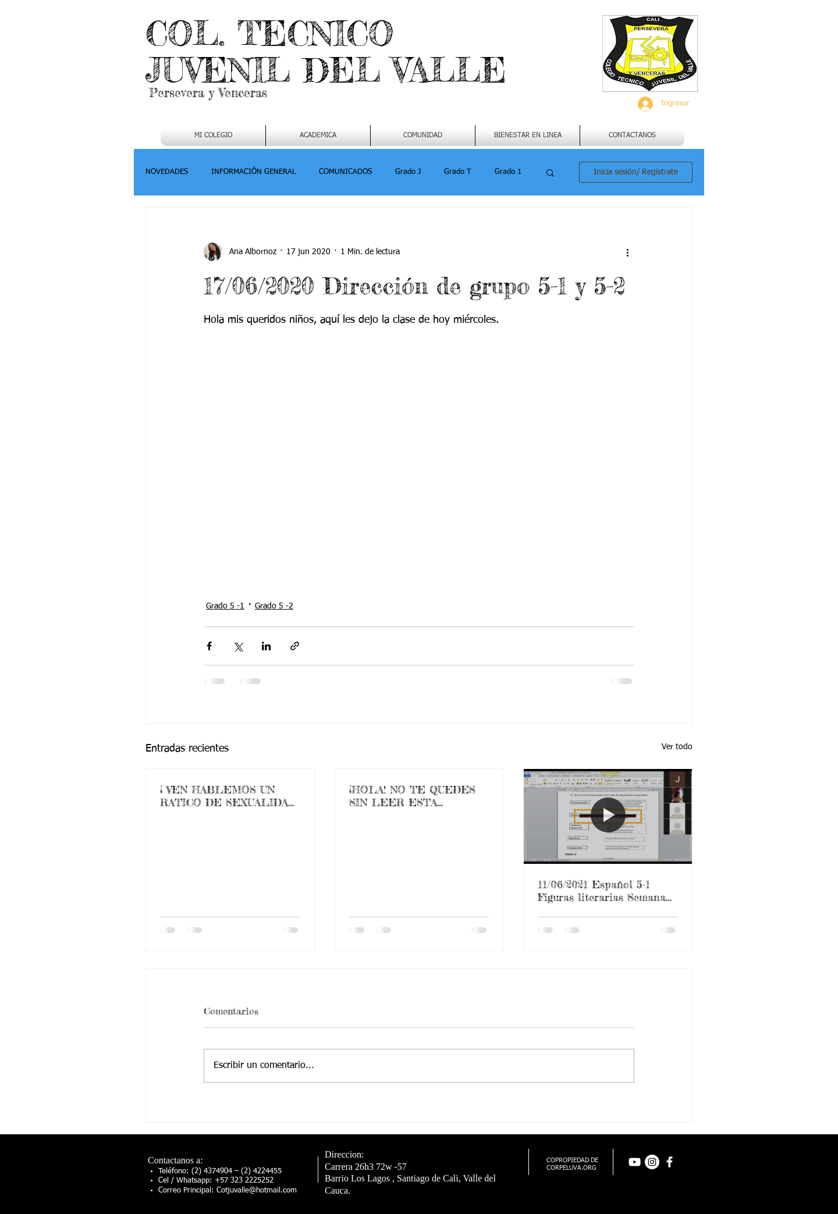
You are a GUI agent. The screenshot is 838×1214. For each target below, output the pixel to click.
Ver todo (677, 747)
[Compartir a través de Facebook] (209, 645)
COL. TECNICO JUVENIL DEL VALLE (325, 51)
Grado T (457, 172)
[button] (318, 135)
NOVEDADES (166, 172)
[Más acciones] (627, 252)
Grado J (408, 172)
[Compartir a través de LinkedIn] (266, 645)
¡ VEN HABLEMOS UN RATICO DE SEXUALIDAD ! (228, 796)
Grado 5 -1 (225, 606)
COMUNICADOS (345, 172)
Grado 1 (508, 172)
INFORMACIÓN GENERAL (253, 172)
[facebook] (669, 1162)
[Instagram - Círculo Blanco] (652, 1162)
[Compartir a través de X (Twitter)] (237, 645)
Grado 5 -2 (274, 606)
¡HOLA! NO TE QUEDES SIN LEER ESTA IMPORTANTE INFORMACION (412, 796)
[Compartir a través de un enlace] (294, 645)
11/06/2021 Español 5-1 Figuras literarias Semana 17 (602, 890)
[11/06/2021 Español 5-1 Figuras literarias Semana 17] (608, 816)
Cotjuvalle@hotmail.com (256, 1190)
